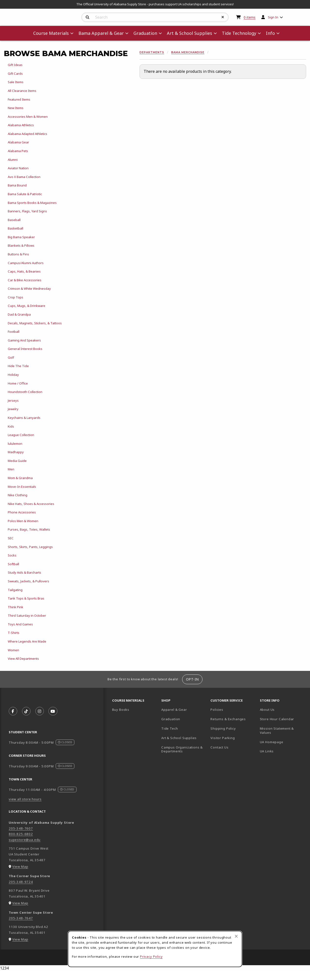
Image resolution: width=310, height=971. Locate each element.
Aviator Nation (18, 168)
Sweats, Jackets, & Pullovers (28, 581)
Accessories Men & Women (28, 116)
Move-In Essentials (22, 486)
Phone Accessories (22, 512)
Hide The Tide (18, 366)
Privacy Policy (151, 956)
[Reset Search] (222, 17)
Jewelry (13, 409)
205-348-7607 (21, 828)
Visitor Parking (222, 738)
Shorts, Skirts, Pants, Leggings (30, 547)
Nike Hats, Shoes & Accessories (31, 504)
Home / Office (18, 383)
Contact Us (219, 747)
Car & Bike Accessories (24, 280)
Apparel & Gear (174, 709)
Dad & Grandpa (19, 314)
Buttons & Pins (18, 254)
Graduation (170, 719)
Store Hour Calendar (282, 719)
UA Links (267, 751)
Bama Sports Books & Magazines (32, 202)
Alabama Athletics (21, 125)
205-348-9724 (21, 882)
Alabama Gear (18, 142)
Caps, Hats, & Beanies (24, 271)
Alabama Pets (18, 151)
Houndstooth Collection (25, 392)
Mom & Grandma (20, 478)
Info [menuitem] (270, 33)
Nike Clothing (17, 495)
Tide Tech (169, 728)
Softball (13, 564)
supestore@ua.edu (24, 840)
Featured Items (19, 99)
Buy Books (120, 709)
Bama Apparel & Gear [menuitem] (101, 33)
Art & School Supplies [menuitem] (189, 33)
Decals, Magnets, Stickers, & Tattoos (35, 323)
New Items (15, 108)
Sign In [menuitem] (273, 17)
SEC (11, 538)
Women (13, 650)
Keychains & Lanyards (24, 417)
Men (11, 469)
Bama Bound (17, 185)
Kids (11, 426)
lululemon (15, 443)
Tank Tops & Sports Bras (26, 598)
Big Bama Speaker (21, 237)
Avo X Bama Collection (24, 177)
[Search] (87, 17)
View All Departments (23, 658)
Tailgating (15, 590)
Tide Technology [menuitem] (239, 33)
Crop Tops (15, 297)
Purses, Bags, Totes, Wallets (29, 529)
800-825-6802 (21, 834)
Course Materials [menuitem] (51, 33)
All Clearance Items (22, 91)
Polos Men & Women (23, 521)
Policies (216, 709)
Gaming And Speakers (24, 340)
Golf (11, 357)
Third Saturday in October (27, 615)
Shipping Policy (223, 728)
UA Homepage (282, 742)
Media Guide (17, 461)
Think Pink (15, 607)
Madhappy (16, 452)
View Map (20, 866)
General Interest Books (25, 349)
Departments (152, 52)
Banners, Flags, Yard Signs (27, 211)
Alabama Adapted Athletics (27, 134)
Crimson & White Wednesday (29, 288)
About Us (267, 709)
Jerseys (13, 400)
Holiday (13, 374)
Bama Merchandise (187, 52)
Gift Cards (15, 73)
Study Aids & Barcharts (24, 572)
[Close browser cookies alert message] (236, 936)
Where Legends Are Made (27, 641)
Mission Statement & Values (277, 730)
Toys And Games (20, 624)
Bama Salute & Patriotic (25, 194)
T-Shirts (13, 632)
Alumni (13, 159)
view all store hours (25, 799)
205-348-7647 (21, 918)
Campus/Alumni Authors (26, 263)
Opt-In (192, 679)
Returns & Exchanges (228, 719)
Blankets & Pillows (21, 245)
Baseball (14, 220)
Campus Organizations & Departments (184, 749)
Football (13, 331)
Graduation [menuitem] (145, 33)
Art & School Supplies (179, 738)
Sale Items (15, 82)
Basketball (15, 228)
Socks (12, 555)
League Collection (21, 435)
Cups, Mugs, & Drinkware (26, 306)
